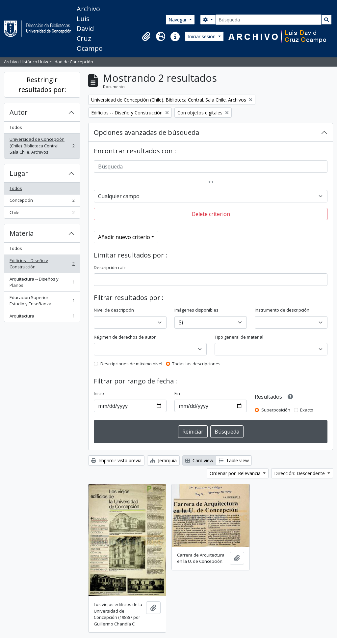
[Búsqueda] (269, 20)
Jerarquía (163, 460)
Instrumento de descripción (282, 310)
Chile (42, 213)
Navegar (178, 19)
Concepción (42, 201)
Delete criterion (211, 214)
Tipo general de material (239, 337)
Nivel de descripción (114, 310)
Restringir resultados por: (42, 84)
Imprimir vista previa (116, 460)
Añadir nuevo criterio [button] (124, 237)
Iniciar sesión (202, 36)
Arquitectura (42, 317)
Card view (199, 460)
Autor (19, 112)
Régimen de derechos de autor (125, 337)
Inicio (99, 393)
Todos (16, 127)
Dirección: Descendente (300, 473)
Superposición (275, 410)
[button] (146, 36)
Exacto (306, 410)
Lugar (19, 173)
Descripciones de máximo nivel (131, 364)
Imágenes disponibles (196, 310)
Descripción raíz (110, 267)
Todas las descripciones (196, 364)
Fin (177, 393)
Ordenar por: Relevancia (236, 473)
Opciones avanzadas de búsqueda (146, 132)
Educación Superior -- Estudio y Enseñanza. (42, 300)
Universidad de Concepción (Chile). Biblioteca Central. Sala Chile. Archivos (42, 145)
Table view (234, 460)
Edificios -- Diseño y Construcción (42, 264)
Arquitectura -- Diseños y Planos (42, 282)
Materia (22, 233)
